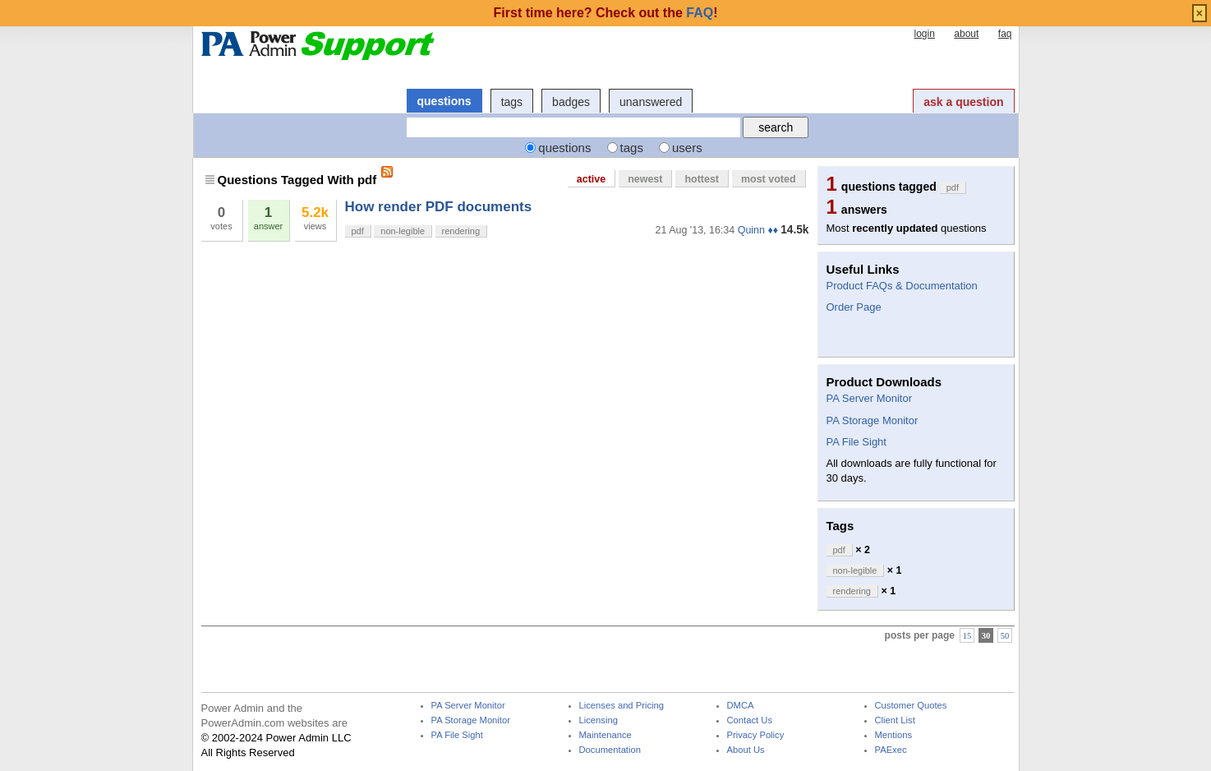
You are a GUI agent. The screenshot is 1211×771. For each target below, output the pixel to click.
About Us (746, 750)
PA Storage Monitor (873, 420)
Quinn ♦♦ (758, 230)
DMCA (740, 705)
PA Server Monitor (870, 398)
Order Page (854, 307)
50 (1005, 635)
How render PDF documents (438, 207)
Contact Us (750, 720)
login (924, 33)
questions (444, 101)
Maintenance (605, 735)
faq (1005, 33)
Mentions (894, 735)
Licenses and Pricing (622, 705)
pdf (358, 231)
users (687, 148)
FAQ (699, 13)
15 (967, 635)
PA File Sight (856, 442)
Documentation (610, 750)
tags (512, 101)
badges (571, 101)
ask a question (963, 101)
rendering (461, 231)
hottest (701, 179)
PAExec (891, 750)
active (591, 179)
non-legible (402, 231)
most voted (768, 179)
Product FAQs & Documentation (902, 285)
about (966, 33)
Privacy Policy (756, 735)
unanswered (650, 101)
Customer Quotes (911, 705)
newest (645, 179)
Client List (895, 720)
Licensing (598, 720)
